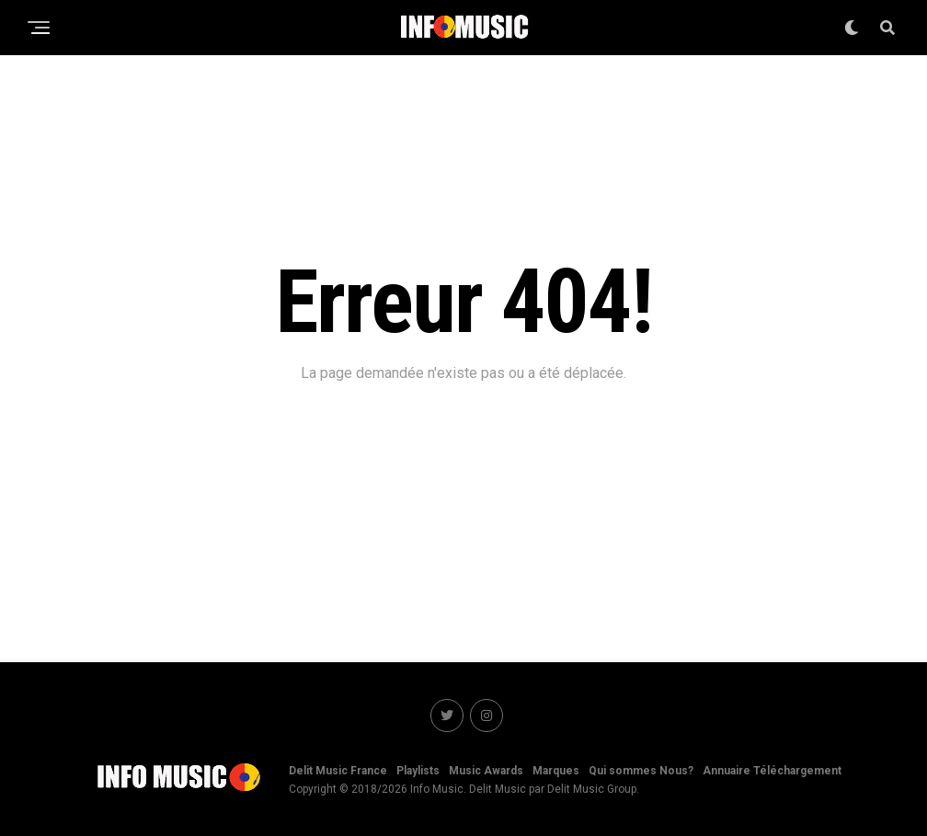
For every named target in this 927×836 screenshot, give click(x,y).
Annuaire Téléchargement (772, 770)
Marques (555, 770)
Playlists (418, 770)
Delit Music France (338, 770)
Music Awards (486, 770)
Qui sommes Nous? (641, 770)
